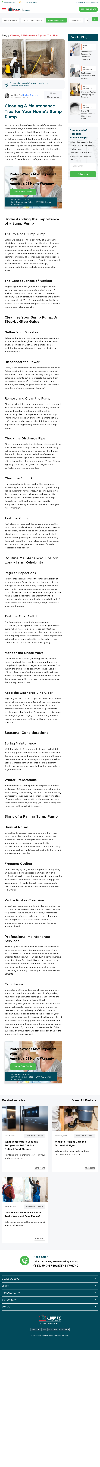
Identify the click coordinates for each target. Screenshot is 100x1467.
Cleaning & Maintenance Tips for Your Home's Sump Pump (35, 36)
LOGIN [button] (88, 2)
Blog (4, 36)
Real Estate (76, 20)
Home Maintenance (56, 20)
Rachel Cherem (30, 95)
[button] (24, 1260)
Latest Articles (10, 20)
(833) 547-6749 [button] (9, 2)
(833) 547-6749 (44, 1266)
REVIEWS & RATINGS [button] (29, 2)
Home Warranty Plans (32, 20)
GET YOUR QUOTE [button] (88, 9)
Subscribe (83, 174)
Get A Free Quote (23, 192)
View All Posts (82, 1100)
